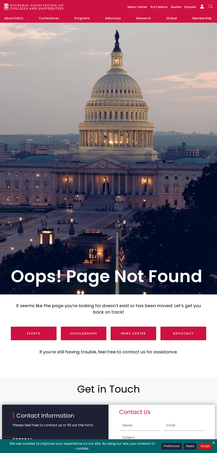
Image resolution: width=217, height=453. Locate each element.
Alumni (176, 7)
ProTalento (159, 7)
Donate (190, 7)
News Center (137, 7)
